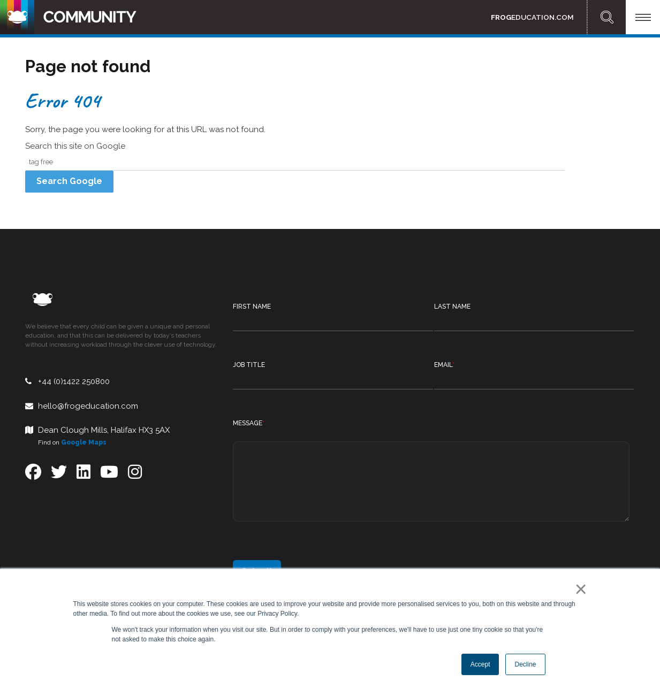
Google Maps (84, 442)
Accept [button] (480, 664)
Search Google (69, 181)
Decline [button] (525, 664)
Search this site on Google (75, 146)
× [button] (579, 589)
